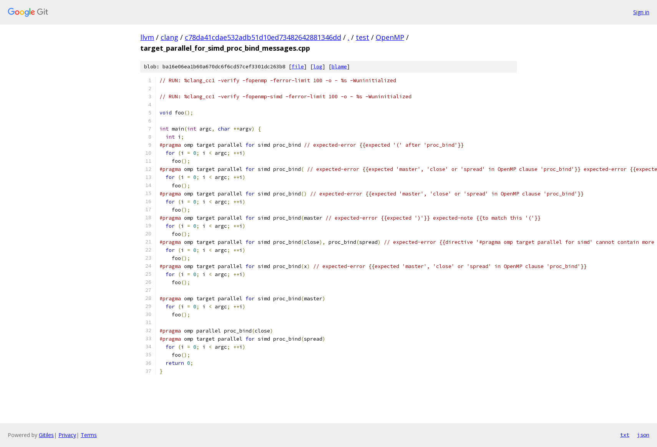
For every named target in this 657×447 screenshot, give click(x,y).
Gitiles (46, 435)
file (298, 66)
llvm (147, 37)
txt (624, 434)
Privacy (67, 435)
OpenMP (390, 37)
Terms (89, 435)
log (317, 66)
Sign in (641, 12)
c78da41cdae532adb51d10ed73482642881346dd (263, 37)
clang (169, 37)
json (643, 434)
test (362, 37)
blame (339, 66)
